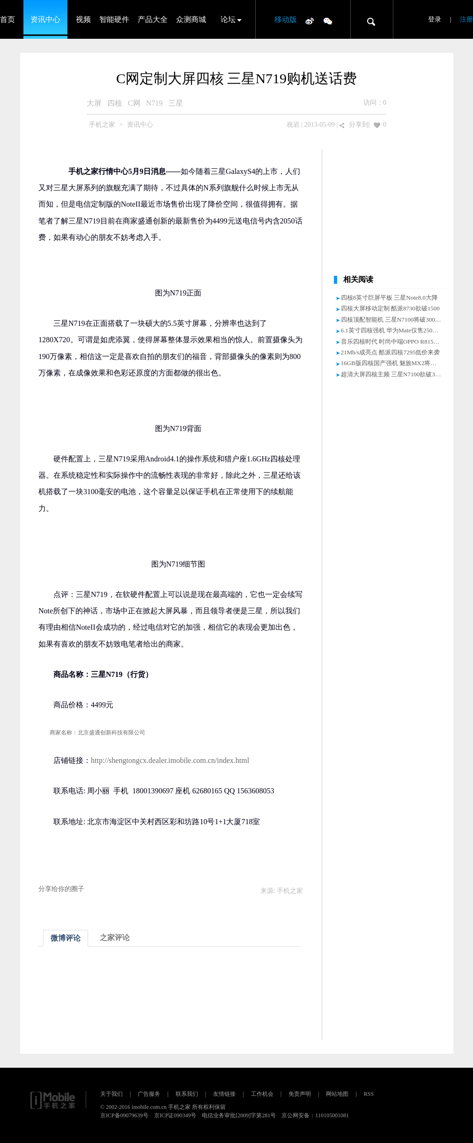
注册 (466, 19)
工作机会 (262, 1094)
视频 (83, 19)
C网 (134, 103)
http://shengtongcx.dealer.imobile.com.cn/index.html (170, 760)
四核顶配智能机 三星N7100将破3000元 (392, 319)
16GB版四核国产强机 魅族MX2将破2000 (395, 363)
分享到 (359, 124)
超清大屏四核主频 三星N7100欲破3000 (392, 374)
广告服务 (149, 1094)
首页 (7, 19)
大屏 (94, 103)
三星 (175, 103)
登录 (434, 19)
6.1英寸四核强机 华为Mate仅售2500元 (391, 330)
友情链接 (224, 1094)
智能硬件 (114, 19)
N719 (154, 103)
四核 (114, 103)
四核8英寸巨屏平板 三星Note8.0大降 (389, 297)
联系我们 (187, 1094)
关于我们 (111, 1094)
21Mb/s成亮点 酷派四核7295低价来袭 (390, 352)
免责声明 (299, 1094)
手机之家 (102, 124)
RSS (369, 1094)
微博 (309, 20)
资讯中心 (45, 19)
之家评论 (115, 938)
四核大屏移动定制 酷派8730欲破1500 (390, 308)
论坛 (228, 19)
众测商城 (191, 19)
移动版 (285, 19)
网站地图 (337, 1094)
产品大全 (153, 19)
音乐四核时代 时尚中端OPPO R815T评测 (395, 341)
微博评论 (66, 938)
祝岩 (293, 124)
